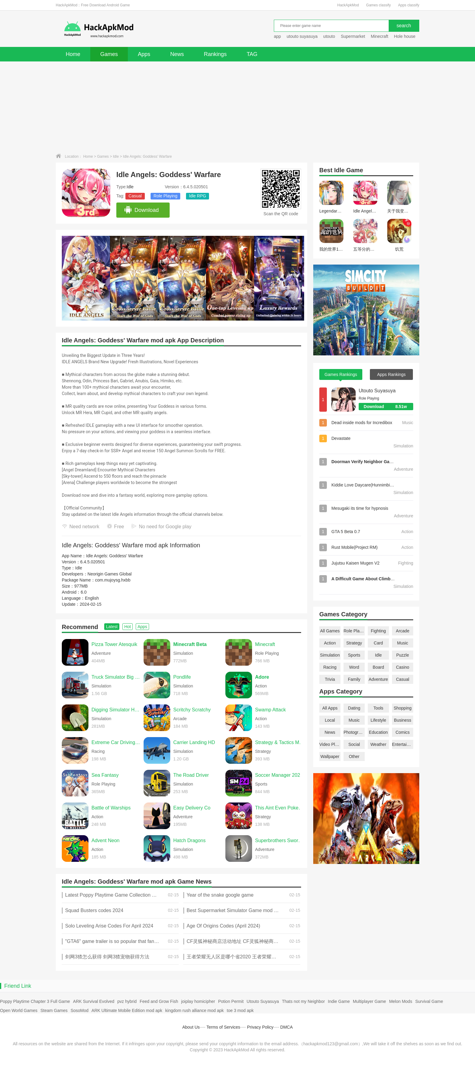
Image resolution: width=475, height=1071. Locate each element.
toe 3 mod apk (240, 1010)
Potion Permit (231, 1001)
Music (402, 643)
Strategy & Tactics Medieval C (279, 742)
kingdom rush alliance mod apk (194, 1010)
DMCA (286, 1027)
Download (141, 210)
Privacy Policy (260, 1027)
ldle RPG (197, 195)
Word (354, 667)
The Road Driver (191, 775)
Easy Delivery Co (192, 807)
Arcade (402, 630)
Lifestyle (378, 720)
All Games (330, 630)
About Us (191, 1027)
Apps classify (408, 5)
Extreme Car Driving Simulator (116, 742)
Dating (354, 708)
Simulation (330, 655)
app (277, 36)
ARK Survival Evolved (93, 1001)
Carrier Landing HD (194, 742)
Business (402, 720)
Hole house (405, 36)
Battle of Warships (111, 807)
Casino (402, 667)
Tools (379, 708)
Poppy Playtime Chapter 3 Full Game (35, 1001)
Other (354, 756)
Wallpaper (330, 756)
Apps (144, 54)
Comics (403, 732)
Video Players (329, 744)
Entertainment (402, 744)
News (177, 54)
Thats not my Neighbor (303, 1001)
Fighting (378, 630)
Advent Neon (105, 840)
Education (378, 732)
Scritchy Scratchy (192, 709)
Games (109, 54)
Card (378, 643)
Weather (378, 744)
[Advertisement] (237, 106)
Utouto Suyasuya (377, 390)
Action (330, 643)
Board (378, 667)
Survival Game (429, 1001)
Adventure (378, 679)
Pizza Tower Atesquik (114, 644)
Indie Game (339, 1001)
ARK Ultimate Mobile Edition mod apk (126, 1010)
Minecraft (379, 36)
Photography (354, 732)
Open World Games (18, 1010)
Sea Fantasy (105, 775)
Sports (354, 655)
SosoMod (79, 1010)
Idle (116, 156)
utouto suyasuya (302, 36)
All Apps (330, 708)
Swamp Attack (270, 709)
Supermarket (353, 36)
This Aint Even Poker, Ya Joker (279, 807)
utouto (329, 36)
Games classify (378, 5)
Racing (330, 667)
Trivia (330, 679)
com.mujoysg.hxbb (113, 580)
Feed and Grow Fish (159, 1001)
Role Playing (166, 195)
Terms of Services (223, 1027)
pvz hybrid (127, 1001)
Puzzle (402, 655)
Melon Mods (400, 1001)
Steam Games (53, 1010)
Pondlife (182, 677)
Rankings (215, 54)
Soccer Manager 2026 (279, 775)
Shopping (402, 708)
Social (354, 744)
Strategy (354, 643)
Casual (135, 195)
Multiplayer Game (369, 1001)
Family (354, 679)
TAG (252, 54)
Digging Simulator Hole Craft (116, 709)
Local (330, 720)
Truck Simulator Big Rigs (116, 677)
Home (73, 54)
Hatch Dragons (189, 840)
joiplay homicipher (198, 1001)
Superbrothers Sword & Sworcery (279, 840)
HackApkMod (348, 5)
